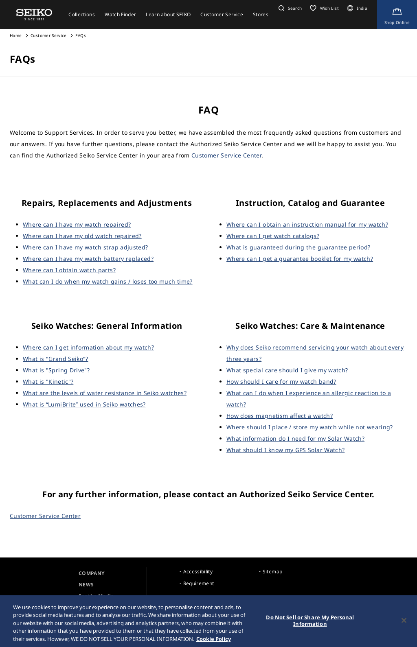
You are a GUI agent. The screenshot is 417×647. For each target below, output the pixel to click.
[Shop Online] (397, 14)
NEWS (86, 584)
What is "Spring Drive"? (56, 370)
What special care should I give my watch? (287, 370)
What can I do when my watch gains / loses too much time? (108, 281)
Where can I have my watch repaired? (77, 224)
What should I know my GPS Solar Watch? (285, 450)
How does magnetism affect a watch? (279, 416)
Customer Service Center (226, 155)
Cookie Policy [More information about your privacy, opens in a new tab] (213, 642)
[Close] (404, 624)
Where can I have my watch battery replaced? (88, 258)
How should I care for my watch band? (281, 381)
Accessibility (198, 571)
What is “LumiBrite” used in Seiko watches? (84, 404)
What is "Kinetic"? (48, 381)
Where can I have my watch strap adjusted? (85, 247)
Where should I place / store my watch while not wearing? (309, 427)
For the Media (96, 595)
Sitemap (272, 571)
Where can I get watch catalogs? (272, 236)
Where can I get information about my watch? (88, 347)
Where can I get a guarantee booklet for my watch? (299, 258)
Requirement (198, 583)
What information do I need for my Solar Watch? (295, 438)
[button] (289, 8)
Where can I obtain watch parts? (69, 270)
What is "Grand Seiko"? (55, 359)
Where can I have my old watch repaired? (82, 236)
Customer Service (49, 35)
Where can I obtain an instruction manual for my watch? (307, 224)
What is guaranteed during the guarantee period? (298, 247)
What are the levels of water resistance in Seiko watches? (105, 393)
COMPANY (91, 573)
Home (16, 35)
